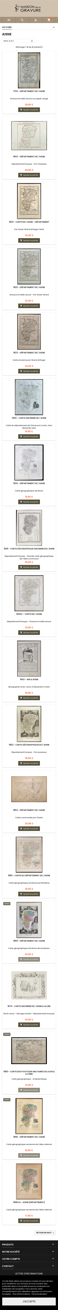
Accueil (7, 27)
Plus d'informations (22, 1294)
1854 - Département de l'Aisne (29, 810)
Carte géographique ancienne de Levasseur (29, 948)
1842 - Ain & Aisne (29, 679)
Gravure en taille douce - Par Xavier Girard (29, 294)
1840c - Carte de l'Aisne (29, 614)
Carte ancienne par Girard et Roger (29, 360)
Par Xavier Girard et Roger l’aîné (29, 229)
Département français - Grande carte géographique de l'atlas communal (29, 557)
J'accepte (29, 1301)
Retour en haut (45, 1232)
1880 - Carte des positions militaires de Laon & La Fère (29, 1072)
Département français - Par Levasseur (29, 752)
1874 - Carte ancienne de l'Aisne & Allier (29, 1006)
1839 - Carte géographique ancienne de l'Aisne (29, 548)
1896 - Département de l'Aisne (29, 1136)
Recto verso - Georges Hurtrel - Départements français (29, 1013)
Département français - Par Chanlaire (29, 164)
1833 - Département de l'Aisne (29, 483)
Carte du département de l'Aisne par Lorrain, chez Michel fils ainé (29, 426)
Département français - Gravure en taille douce (29, 621)
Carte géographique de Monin (29, 490)
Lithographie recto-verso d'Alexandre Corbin (29, 686)
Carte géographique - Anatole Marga (29, 1079)
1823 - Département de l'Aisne (29, 287)
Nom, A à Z (19, 41)
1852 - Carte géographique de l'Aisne (29, 744)
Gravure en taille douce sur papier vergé (29, 98)
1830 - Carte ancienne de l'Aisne (29, 418)
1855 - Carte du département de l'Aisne (29, 875)
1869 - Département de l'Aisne (29, 940)
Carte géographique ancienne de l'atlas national (29, 1144)
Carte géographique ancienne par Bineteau (29, 883)
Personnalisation (39, 1294)
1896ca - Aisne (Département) (29, 1202)
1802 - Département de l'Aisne (29, 156)
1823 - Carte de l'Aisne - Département (29, 221)
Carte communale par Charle (29, 817)
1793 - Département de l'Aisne (29, 91)
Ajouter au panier (29, 109)
